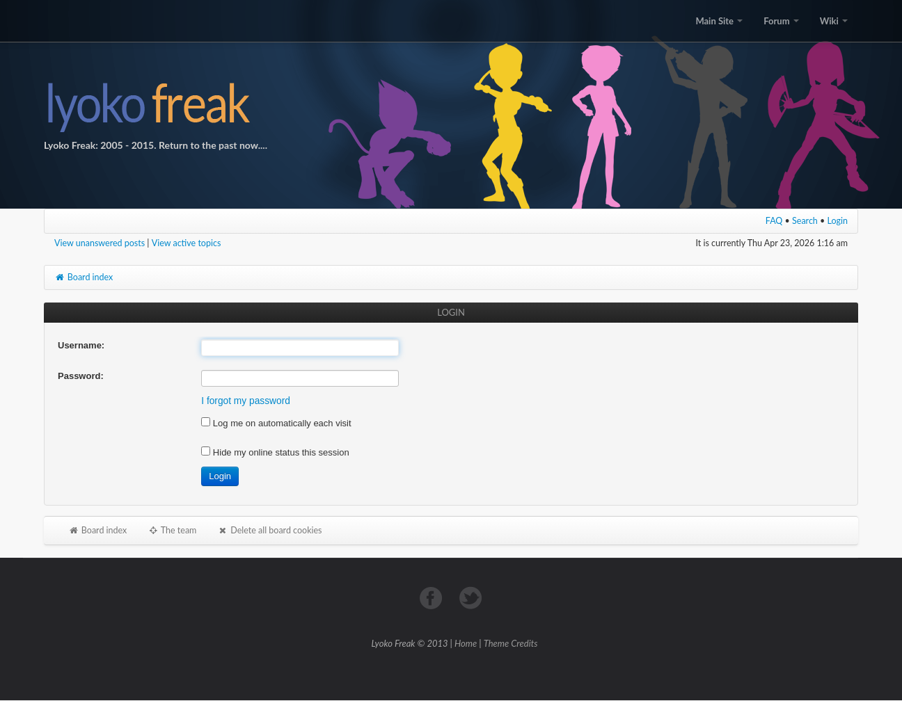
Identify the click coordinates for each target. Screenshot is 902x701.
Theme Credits (511, 643)
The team (172, 530)
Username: (81, 345)
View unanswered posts (99, 243)
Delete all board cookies (269, 530)
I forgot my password (245, 401)
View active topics (186, 243)
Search (805, 221)
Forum (780, 20)
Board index (83, 277)
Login (838, 221)
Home (465, 643)
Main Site (719, 20)
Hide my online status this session (275, 452)
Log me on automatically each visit (276, 423)
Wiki (834, 20)
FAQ (774, 221)
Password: (81, 376)
